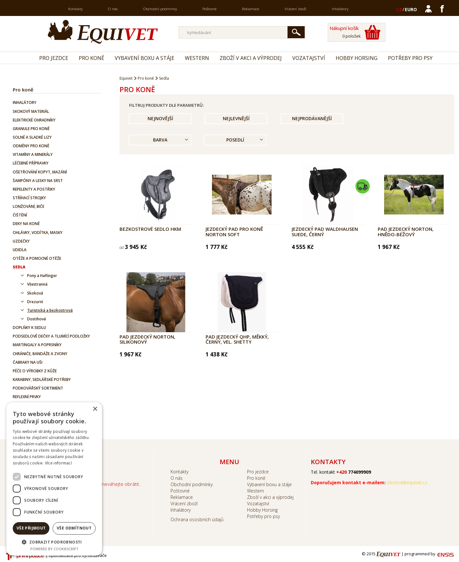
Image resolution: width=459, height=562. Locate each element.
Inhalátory (340, 8)
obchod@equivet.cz (407, 482)
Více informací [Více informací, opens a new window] (58, 463)
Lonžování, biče (28, 206)
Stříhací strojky (29, 198)
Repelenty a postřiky (34, 189)
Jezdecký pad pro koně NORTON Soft (234, 231)
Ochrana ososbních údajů (197, 519)
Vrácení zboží (295, 8)
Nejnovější (160, 118)
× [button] (94, 409)
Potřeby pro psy (410, 58)
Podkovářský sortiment (38, 388)
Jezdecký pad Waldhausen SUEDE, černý (325, 231)
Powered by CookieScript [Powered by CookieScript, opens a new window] (54, 548)
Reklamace (250, 8)
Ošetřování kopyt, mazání (40, 172)
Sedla (19, 267)
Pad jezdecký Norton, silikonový (147, 339)
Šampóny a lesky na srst (38, 180)
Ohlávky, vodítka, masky (37, 232)
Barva (160, 140)
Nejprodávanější (312, 118)
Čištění (20, 215)
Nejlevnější (236, 118)
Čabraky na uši (27, 362)
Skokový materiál (31, 111)
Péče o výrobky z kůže (35, 371)
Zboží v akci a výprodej (251, 58)
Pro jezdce (53, 58)
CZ (399, 9)
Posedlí (235, 140)
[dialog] (54, 479)
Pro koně (91, 58)
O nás (113, 8)
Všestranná (37, 284)
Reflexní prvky (27, 396)
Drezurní (35, 301)
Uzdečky (21, 241)
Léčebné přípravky (30, 163)
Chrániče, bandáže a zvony (40, 353)
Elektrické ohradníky (34, 120)
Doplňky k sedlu (29, 327)
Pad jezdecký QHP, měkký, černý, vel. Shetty (237, 339)
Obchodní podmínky (160, 8)
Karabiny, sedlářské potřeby (42, 379)
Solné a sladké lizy (32, 137)
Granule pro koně (31, 128)
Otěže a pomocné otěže (37, 258)
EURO (411, 9)
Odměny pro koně (31, 146)
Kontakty (75, 8)
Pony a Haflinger (42, 275)
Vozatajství (308, 58)
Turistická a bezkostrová (50, 310)
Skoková (35, 293)
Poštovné (209, 8)
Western (197, 58)
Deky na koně (26, 223)
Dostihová (36, 319)
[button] (54, 542)
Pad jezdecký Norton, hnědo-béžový (405, 231)
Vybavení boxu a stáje (144, 58)
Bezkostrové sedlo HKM (150, 229)
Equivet (126, 78)
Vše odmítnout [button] (74, 528)
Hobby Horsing (356, 58)
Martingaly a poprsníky (37, 344)
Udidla (19, 249)
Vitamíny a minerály (33, 154)
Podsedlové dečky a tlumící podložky (51, 336)
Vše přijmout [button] (31, 528)
